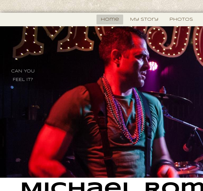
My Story (144, 19)
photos (181, 19)
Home (110, 19)
